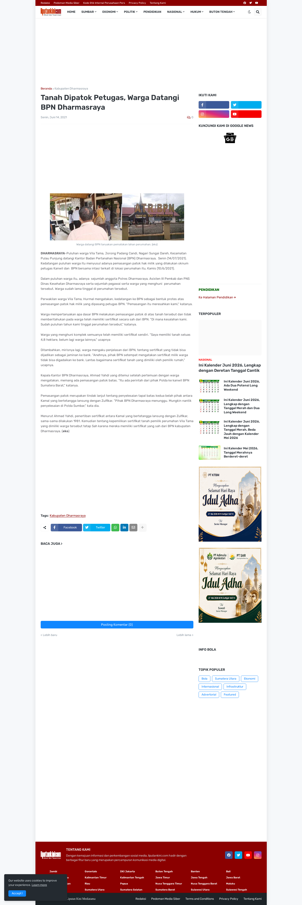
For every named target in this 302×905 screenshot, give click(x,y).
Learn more (39, 885)
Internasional (210, 686)
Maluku (230, 883)
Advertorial (209, 694)
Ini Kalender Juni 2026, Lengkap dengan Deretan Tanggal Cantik (230, 368)
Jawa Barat (233, 877)
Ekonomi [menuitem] (109, 12)
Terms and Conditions (199, 899)
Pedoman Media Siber (66, 2)
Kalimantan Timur (96, 877)
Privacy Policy (137, 2)
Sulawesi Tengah (236, 889)
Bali (228, 871)
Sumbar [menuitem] (87, 12)
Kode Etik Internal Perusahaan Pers (104, 2)
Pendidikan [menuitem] (152, 12)
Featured (230, 694)
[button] (249, 12)
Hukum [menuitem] (195, 12)
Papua (124, 883)
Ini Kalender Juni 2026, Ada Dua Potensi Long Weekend (242, 385)
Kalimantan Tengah (132, 877)
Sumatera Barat (165, 889)
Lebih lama (184, 635)
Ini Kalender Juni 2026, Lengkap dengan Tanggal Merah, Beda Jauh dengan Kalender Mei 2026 (242, 430)
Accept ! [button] (17, 893)
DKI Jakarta (127, 871)
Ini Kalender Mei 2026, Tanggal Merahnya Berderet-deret (241, 452)
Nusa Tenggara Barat (204, 883)
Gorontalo (91, 871)
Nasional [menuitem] (174, 12)
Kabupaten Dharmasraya (71, 88)
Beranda (46, 88)
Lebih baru (50, 635)
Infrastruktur (234, 686)
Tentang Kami (158, 2)
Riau (87, 883)
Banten (195, 871)
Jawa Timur (162, 877)
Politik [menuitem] (129, 12)
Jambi (53, 871)
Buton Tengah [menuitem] (220, 12)
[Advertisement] (151, 52)
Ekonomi (249, 678)
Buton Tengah (164, 871)
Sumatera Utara (225, 678)
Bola (204, 678)
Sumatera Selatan (131, 889)
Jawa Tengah (199, 877)
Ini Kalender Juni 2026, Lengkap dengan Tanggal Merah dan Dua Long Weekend (242, 406)
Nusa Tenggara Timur (168, 883)
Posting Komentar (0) (117, 625)
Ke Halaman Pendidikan (217, 297)
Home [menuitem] (71, 12)
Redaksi (45, 2)
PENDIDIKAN (209, 290)
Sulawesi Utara (200, 889)
